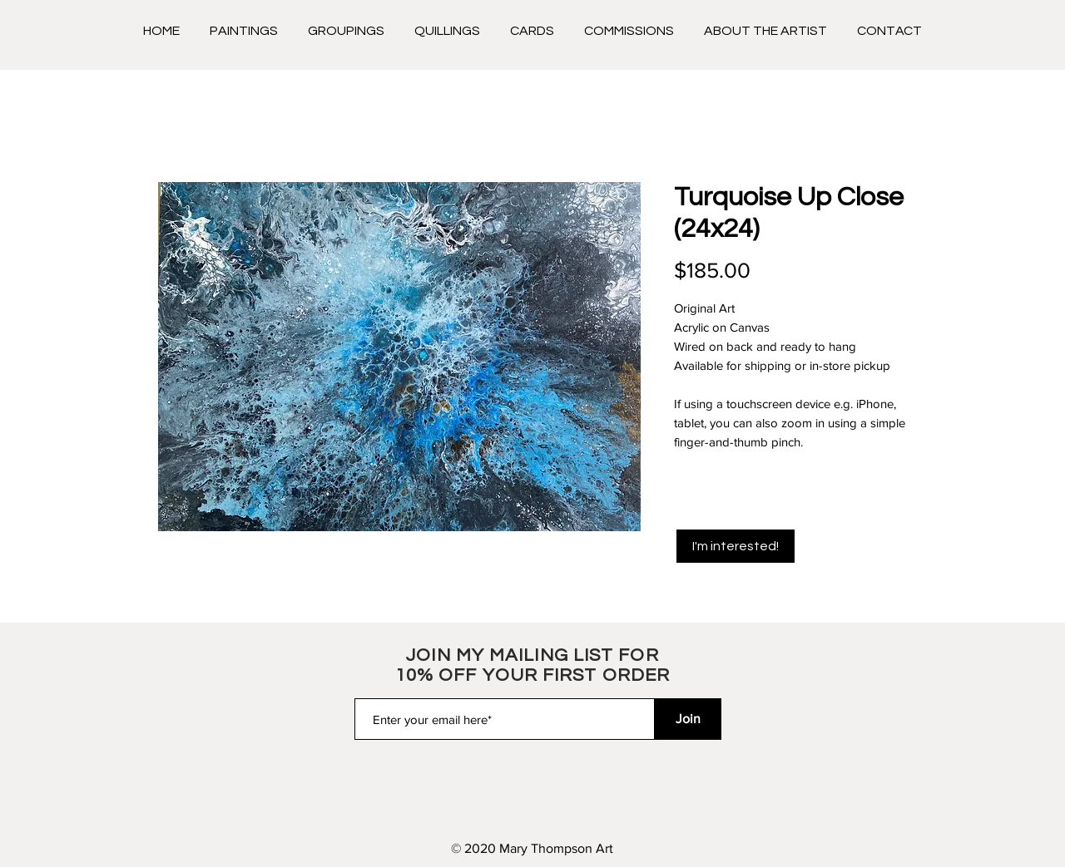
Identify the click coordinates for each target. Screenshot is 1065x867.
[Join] (688, 719)
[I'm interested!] (735, 546)
